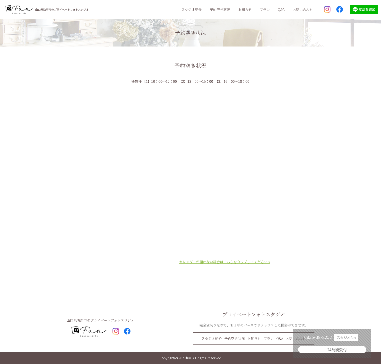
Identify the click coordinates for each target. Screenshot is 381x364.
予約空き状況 (220, 9)
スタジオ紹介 (191, 9)
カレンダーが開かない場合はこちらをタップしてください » (224, 261)
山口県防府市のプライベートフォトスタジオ (62, 9)
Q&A (281, 9)
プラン (265, 9)
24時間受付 (337, 350)
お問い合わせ (303, 9)
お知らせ (245, 9)
